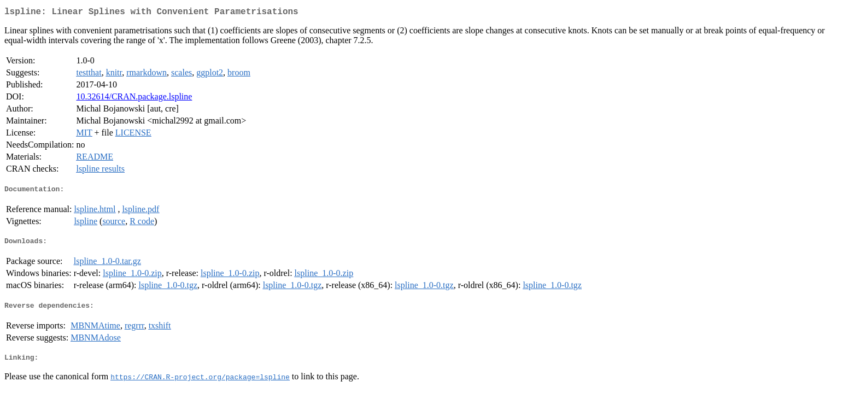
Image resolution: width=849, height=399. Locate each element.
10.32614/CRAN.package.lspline (134, 98)
